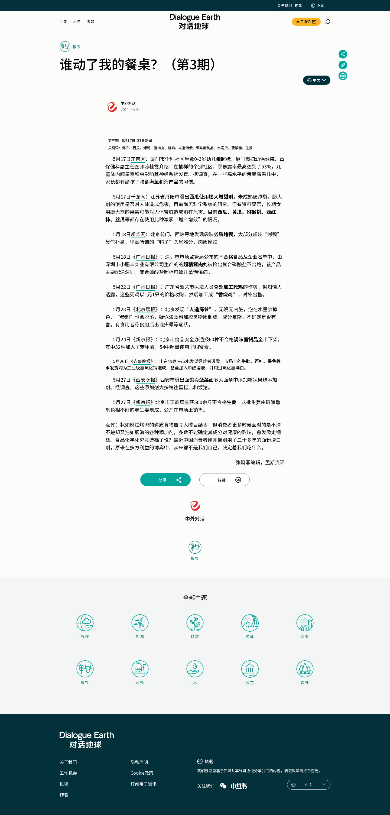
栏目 (77, 22)
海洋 (250, 626)
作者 (64, 794)
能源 (140, 626)
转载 (298, 5)
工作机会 (68, 772)
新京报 (143, 339)
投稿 (64, 783)
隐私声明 (139, 762)
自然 (195, 626)
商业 (305, 626)
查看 (314, 770)
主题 (63, 22)
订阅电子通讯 (144, 783)
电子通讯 (303, 21)
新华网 (138, 234)
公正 (250, 672)
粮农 (85, 672)
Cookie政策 (142, 772)
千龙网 (138, 196)
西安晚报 (145, 379)
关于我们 (284, 5)
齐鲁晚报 (142, 361)
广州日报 (145, 256)
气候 (85, 626)
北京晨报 (145, 309)
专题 (91, 22)
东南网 (138, 158)
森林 (305, 672)
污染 (140, 672)
